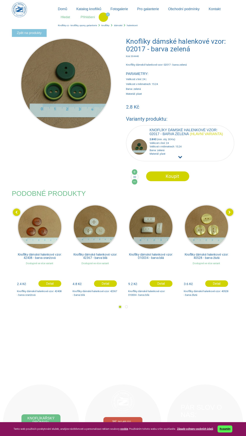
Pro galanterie (148, 9)
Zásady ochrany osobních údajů (195, 428)
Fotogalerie (119, 9)
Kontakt (215, 9)
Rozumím (225, 428)
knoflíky (105, 25)
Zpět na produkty (29, 33)
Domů (62, 9)
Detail (50, 283)
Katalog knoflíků (88, 9)
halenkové (132, 25)
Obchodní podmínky (184, 9)
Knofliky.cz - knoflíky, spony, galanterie (77, 25)
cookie (124, 428)
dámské (118, 25)
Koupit (172, 176)
